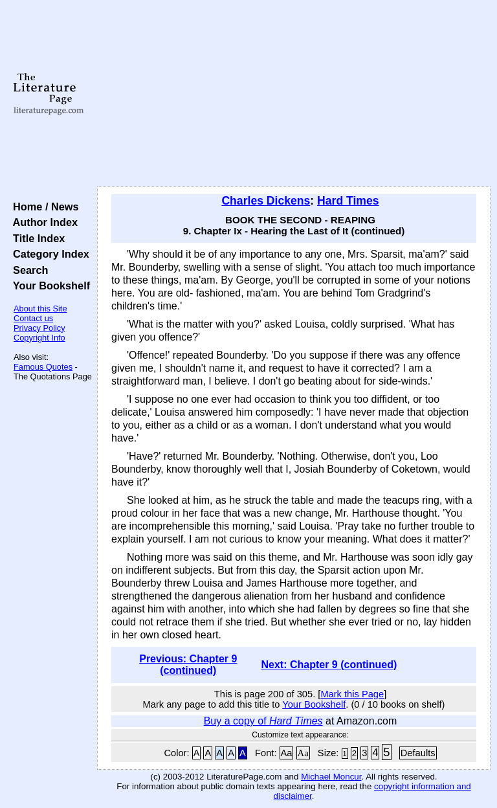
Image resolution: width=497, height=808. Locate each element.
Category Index (48, 254)
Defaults (418, 753)
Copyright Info (39, 337)
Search (27, 270)
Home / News (43, 206)
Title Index (36, 238)
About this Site (40, 308)
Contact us (33, 318)
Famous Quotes (43, 367)
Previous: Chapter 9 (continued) (188, 664)
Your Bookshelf (48, 285)
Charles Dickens (265, 200)
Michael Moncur (331, 776)
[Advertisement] (294, 94)
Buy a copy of (263, 720)
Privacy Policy (39, 328)
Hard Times (348, 200)
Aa (287, 753)
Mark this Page (352, 694)
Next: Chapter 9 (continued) (329, 664)
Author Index (42, 222)
